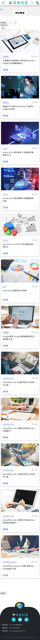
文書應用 (6, 56)
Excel (4, 286)
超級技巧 (6, 102)
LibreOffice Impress (10, 562)
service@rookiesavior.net (17, 631)
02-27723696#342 (14, 628)
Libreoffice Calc (8, 378)
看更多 (3, 593)
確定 (3, 28)
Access (5, 148)
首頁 (1, 9)
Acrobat (5, 240)
